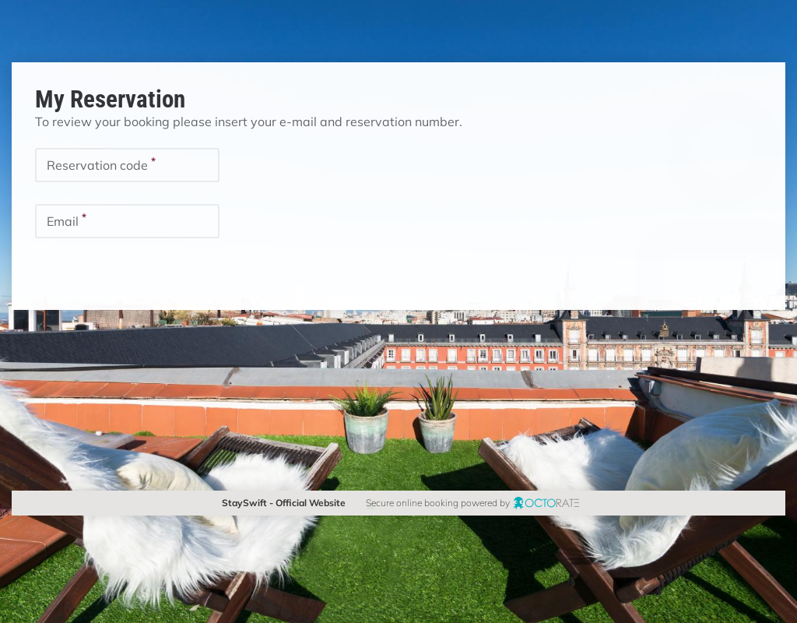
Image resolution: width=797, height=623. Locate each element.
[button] (72, 271)
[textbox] (127, 165)
